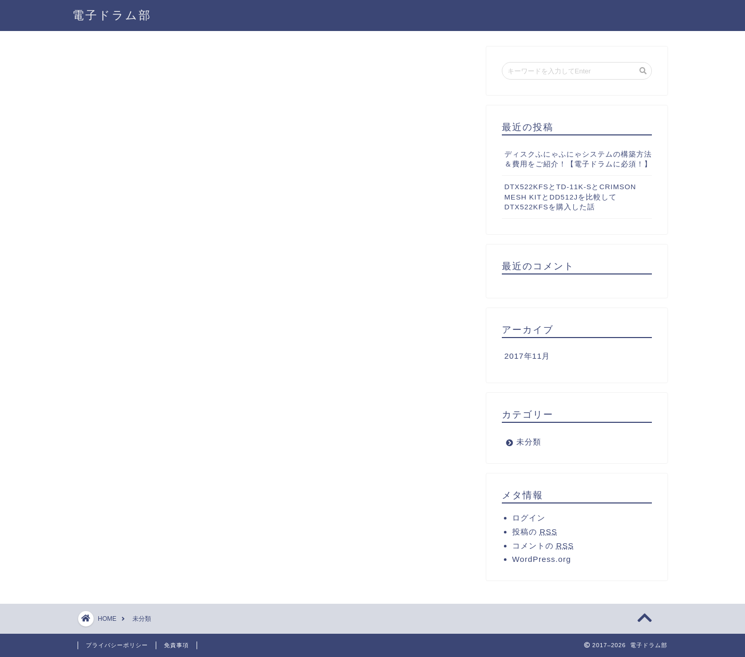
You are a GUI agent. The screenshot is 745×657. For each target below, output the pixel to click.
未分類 (528, 441)
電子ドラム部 (112, 15)
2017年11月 (527, 356)
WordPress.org (541, 559)
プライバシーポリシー (117, 645)
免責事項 (176, 645)
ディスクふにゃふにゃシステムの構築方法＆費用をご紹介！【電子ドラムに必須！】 (578, 159)
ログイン (528, 517)
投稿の (534, 531)
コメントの (543, 545)
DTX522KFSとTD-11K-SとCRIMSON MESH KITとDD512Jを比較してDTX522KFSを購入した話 (570, 197)
